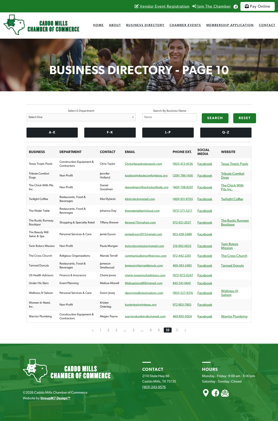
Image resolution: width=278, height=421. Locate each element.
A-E (52, 132)
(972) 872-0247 (183, 275)
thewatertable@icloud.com (142, 211)
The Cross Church (234, 256)
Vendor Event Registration (162, 7)
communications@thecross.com (145, 256)
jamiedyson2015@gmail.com (143, 234)
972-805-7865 (182, 304)
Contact (267, 25)
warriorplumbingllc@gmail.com (145, 316)
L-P (168, 132)
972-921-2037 (182, 222)
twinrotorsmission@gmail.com (144, 246)
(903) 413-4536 (183, 164)
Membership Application (230, 25)
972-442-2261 (182, 256)
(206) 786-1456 (183, 175)
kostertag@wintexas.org (140, 304)
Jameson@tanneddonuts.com (144, 265)
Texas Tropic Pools (234, 164)
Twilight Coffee (232, 199)
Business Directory (145, 25)
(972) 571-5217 (182, 211)
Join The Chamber (211, 7)
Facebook (204, 164)
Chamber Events (185, 25)
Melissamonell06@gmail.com (143, 283)
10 (167, 330)
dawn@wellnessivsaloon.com (144, 293)
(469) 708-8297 (183, 187)
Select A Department (81, 115)
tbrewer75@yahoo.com (140, 222)
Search (215, 118)
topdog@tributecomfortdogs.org (146, 175)
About (115, 25)
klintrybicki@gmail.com (140, 199)
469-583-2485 (182, 265)
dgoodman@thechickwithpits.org (146, 187)
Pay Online (257, 6)
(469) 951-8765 (183, 199)
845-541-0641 (182, 283)
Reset (245, 118)
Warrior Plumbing (234, 316)
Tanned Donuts (232, 266)
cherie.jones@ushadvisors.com (145, 275)
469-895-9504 (182, 316)
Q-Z (226, 132)
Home (98, 25)
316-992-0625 (182, 246)
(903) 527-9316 (183, 293)
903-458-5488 (182, 234)
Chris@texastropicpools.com (143, 164)
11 (177, 330)
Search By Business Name (169, 115)
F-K (110, 132)
